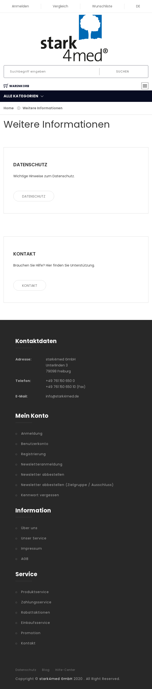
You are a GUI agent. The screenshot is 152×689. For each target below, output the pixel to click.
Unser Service (34, 538)
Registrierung (33, 454)
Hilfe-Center (65, 669)
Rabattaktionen (35, 612)
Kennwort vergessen (40, 495)
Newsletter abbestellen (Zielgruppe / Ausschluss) (67, 484)
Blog (46, 669)
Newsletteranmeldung (41, 464)
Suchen (122, 71)
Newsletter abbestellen (42, 474)
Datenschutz (33, 196)
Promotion (31, 633)
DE (138, 6)
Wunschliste (102, 6)
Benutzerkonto (34, 443)
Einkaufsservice (35, 622)
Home (9, 108)
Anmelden (20, 6)
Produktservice (35, 592)
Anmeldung (32, 433)
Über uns (29, 528)
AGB (24, 558)
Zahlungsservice (36, 602)
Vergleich (60, 6)
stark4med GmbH (55, 678)
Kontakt (29, 285)
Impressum (31, 548)
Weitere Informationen (42, 108)
